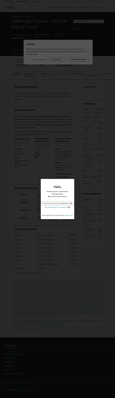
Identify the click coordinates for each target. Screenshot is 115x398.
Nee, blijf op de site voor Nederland (57, 207)
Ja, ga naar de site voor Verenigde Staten (57, 203)
